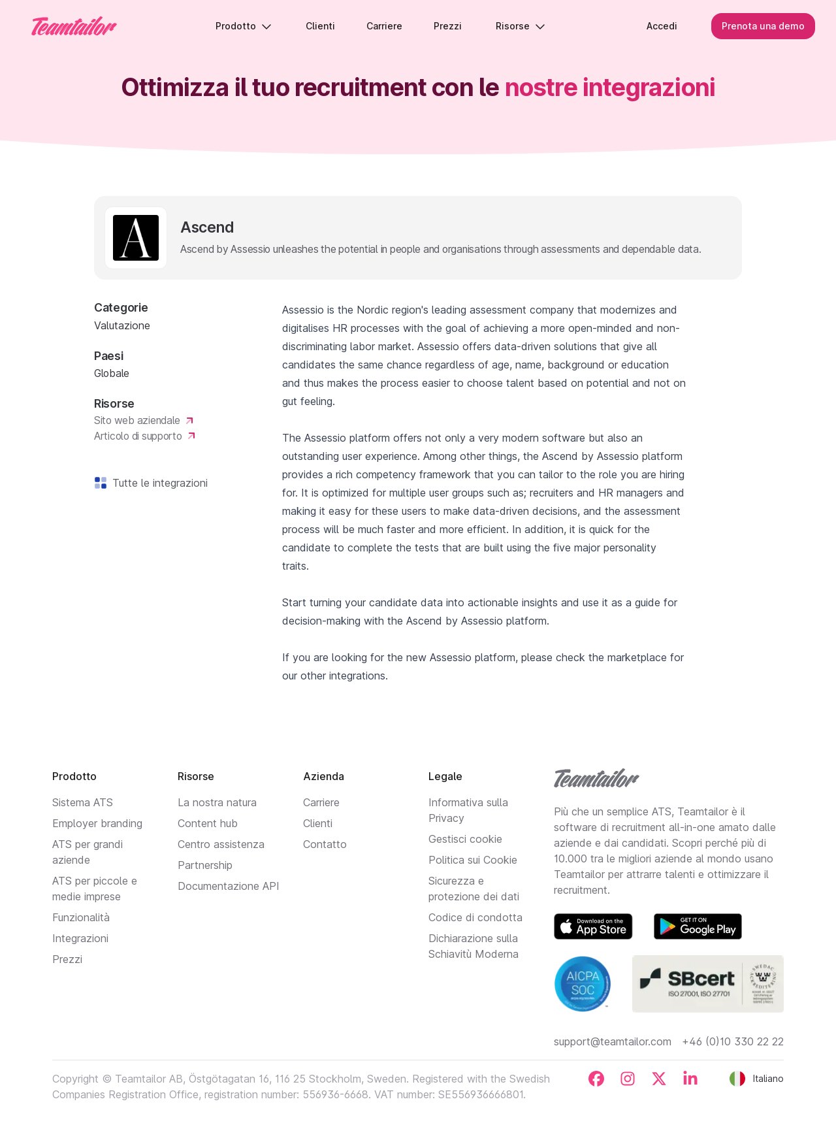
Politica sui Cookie (472, 859)
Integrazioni (80, 938)
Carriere (321, 802)
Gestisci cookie (465, 838)
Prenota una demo (763, 25)
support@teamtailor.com (612, 1041)
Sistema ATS (82, 802)
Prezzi (67, 959)
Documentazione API (229, 885)
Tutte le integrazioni (157, 482)
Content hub (208, 823)
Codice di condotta (475, 917)
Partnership (205, 865)
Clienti (317, 823)
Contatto (325, 844)
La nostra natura (217, 802)
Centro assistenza (221, 844)
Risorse (520, 25)
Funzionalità (81, 917)
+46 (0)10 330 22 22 (733, 1041)
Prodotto (244, 25)
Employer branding (97, 823)
